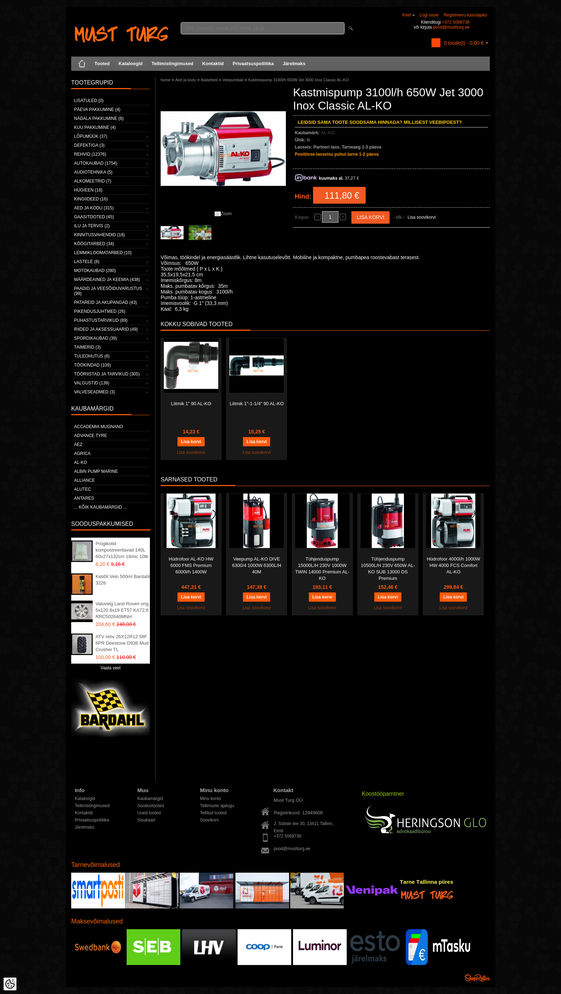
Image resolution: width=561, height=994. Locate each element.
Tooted (101, 63)
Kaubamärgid (150, 798)
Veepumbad (233, 80)
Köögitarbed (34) (94, 243)
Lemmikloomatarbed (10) (103, 252)
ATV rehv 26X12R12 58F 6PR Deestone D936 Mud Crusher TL (122, 643)
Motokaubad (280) (95, 270)
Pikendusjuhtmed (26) (99, 311)
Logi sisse (429, 15)
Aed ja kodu (185, 80)
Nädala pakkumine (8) (98, 118)
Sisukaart (146, 820)
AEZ (78, 444)
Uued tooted (149, 812)
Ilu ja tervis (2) (92, 225)
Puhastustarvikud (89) (101, 320)
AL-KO (80, 462)
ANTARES (84, 498)
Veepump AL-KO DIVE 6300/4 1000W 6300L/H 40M (256, 565)
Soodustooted (150, 805)
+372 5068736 (455, 22)
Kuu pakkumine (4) (95, 127)
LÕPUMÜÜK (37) (90, 136)
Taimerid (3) (87, 347)
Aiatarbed (209, 80)
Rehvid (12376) (90, 154)
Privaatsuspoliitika (253, 63)
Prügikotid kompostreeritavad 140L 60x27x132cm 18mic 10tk (122, 550)
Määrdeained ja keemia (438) (107, 279)
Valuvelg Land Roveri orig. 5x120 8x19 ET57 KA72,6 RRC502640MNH (123, 610)
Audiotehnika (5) (93, 172)
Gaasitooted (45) (94, 216)
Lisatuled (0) (88, 100)
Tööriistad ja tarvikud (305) (107, 374)
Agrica (82, 453)
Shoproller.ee (477, 977)
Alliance (84, 480)
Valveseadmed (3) (94, 391)
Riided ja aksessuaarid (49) (106, 329)
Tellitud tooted (213, 812)
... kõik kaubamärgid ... (100, 507)
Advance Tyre (90, 435)
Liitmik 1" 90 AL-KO (191, 403)
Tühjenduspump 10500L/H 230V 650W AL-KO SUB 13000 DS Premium (388, 568)
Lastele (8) (86, 261)
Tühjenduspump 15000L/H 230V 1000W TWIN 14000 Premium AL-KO (322, 568)
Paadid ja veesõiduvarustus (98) (108, 291)
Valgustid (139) (91, 383)
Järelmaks (294, 63)
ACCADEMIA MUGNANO (98, 426)
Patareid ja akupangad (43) (105, 302)
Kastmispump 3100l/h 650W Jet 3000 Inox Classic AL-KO (298, 80)
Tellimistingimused (173, 63)
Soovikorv (209, 820)
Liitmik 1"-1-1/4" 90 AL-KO (257, 403)
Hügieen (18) (88, 190)
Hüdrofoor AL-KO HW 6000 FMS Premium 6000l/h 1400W (191, 565)
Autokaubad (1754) (95, 163)
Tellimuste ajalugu (217, 805)
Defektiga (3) (89, 145)
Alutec (82, 489)
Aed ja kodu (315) (94, 207)
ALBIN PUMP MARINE (96, 471)
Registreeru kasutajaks (465, 15)
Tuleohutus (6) (91, 356)
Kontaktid (213, 63)
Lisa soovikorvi (422, 217)
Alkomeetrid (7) (92, 181)
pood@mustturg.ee (451, 27)
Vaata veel (111, 667)
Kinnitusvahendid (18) (99, 234)
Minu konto (210, 798)
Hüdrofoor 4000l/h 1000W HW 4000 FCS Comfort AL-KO (453, 565)
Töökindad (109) (92, 365)
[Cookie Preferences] (10, 984)
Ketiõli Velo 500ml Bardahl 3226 (123, 580)
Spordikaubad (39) (95, 338)
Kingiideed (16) (91, 199)
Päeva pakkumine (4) (97, 109)
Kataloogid (130, 63)
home (166, 80)
